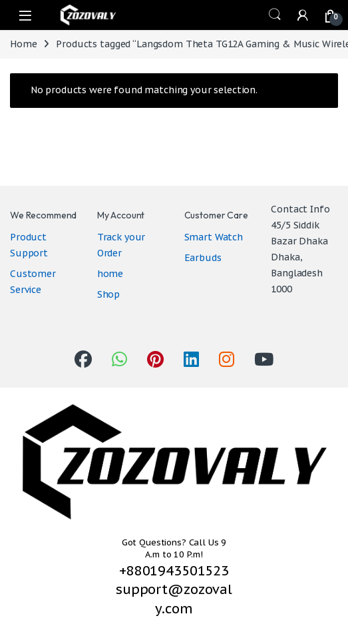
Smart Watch (213, 237)
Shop (108, 294)
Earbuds (203, 258)
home (110, 274)
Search (274, 14)
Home (23, 44)
